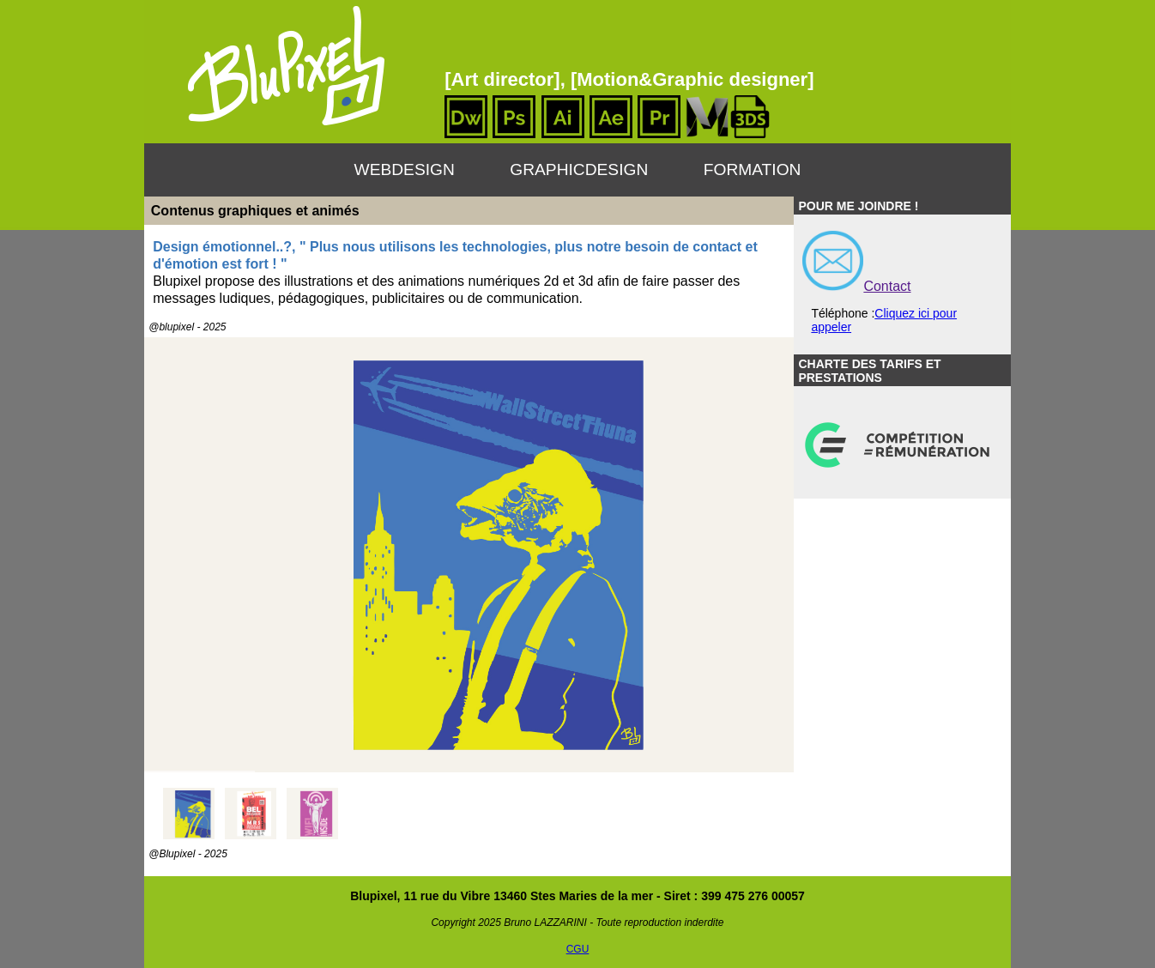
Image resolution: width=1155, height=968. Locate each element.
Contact (886, 286)
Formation (752, 169)
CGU (578, 949)
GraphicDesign (579, 169)
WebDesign (404, 169)
